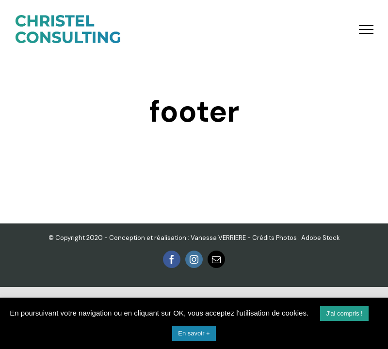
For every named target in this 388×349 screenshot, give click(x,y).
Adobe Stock (320, 238)
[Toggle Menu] (366, 29)
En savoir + (194, 333)
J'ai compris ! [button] (344, 313)
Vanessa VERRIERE (218, 238)
